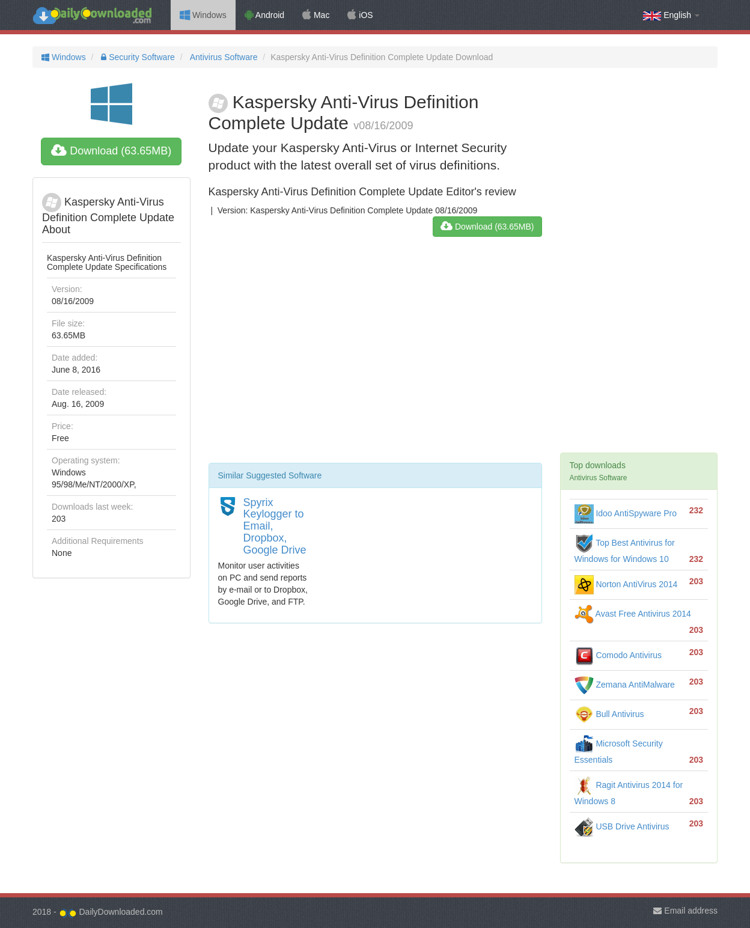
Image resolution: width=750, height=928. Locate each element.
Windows (203, 15)
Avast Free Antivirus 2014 (633, 613)
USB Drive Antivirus (622, 826)
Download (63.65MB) (111, 151)
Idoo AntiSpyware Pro (626, 513)
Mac (315, 15)
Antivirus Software (223, 57)
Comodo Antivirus (618, 655)
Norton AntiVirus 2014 (626, 584)
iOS (360, 15)
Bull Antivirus (609, 714)
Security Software (137, 57)
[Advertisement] (375, 354)
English (671, 15)
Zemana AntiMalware (625, 684)
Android (264, 15)
